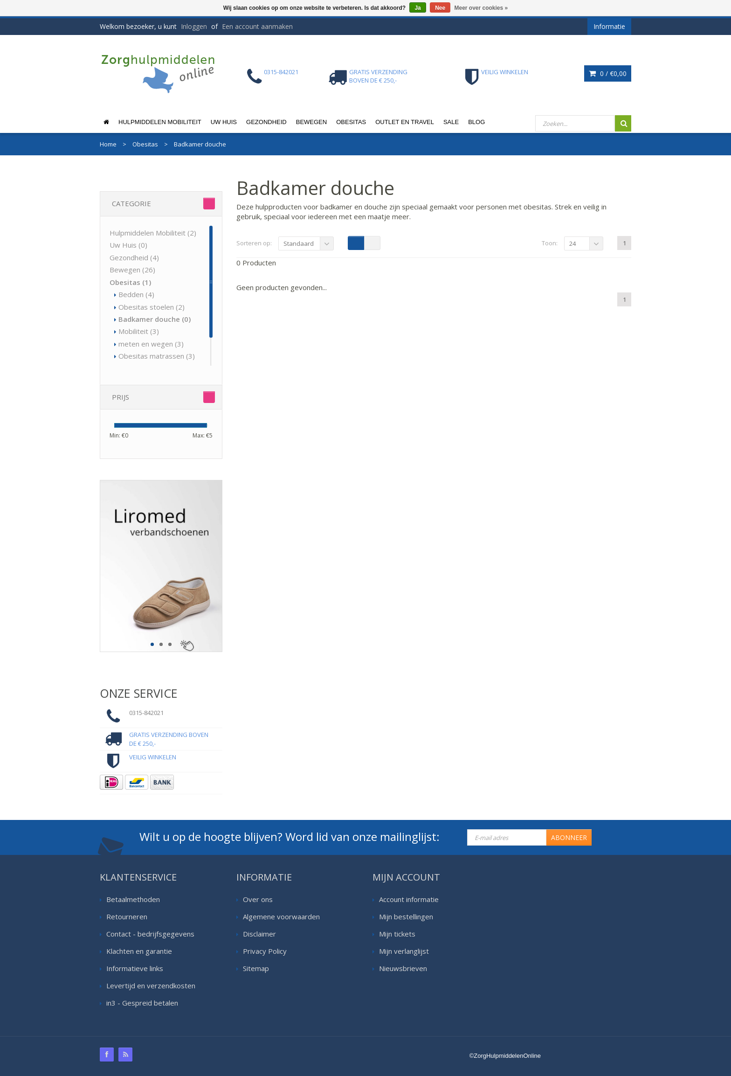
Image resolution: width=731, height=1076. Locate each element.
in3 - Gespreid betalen (142, 1002)
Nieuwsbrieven (403, 968)
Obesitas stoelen (151, 307)
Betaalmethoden (133, 899)
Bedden (136, 294)
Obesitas (351, 121)
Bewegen (311, 121)
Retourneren (126, 916)
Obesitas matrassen (156, 356)
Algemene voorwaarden (281, 916)
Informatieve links (134, 968)
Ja (417, 8)
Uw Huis (224, 121)
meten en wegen (151, 343)
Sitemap (256, 968)
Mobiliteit (138, 331)
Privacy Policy (265, 951)
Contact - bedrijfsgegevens (150, 933)
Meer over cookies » (481, 8)
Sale (451, 121)
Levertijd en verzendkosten (150, 985)
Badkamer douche (154, 319)
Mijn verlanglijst (404, 951)
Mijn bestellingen (406, 916)
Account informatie (409, 899)
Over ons (258, 899)
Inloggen (194, 26)
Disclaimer (259, 933)
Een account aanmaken (257, 26)
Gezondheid (266, 121)
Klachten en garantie (139, 951)
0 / (608, 73)
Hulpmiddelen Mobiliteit (159, 121)
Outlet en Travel (404, 121)
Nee (440, 8)
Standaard (298, 243)
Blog (476, 121)
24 (572, 243)
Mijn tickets (397, 933)
